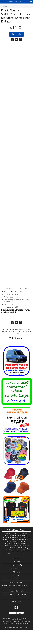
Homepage (16, 579)
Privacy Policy (16, 602)
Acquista (16, 34)
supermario (14, 331)
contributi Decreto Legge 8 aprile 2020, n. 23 (16, 586)
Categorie (16, 562)
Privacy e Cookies (16, 568)
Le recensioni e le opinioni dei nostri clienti (16, 594)
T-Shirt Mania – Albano (16, 2)
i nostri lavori (16, 575)
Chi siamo (16, 572)
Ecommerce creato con (16, 627)
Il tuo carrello (16, 565)
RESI (16, 598)
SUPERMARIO (5, 6)
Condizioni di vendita (16, 591)
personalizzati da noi (16, 582)
